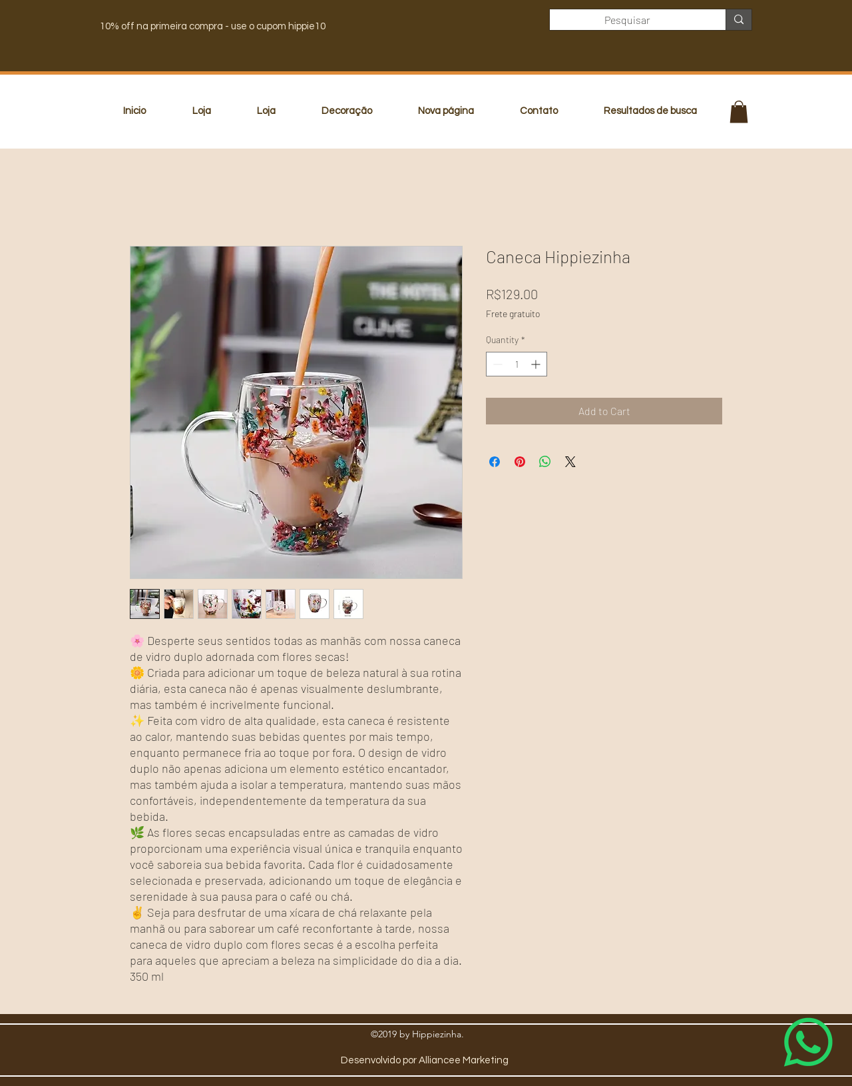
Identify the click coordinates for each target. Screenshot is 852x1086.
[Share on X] (570, 462)
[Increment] (537, 364)
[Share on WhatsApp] (545, 462)
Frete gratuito (513, 313)
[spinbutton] (517, 364)
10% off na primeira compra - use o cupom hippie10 (212, 26)
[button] (739, 112)
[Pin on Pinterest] (520, 462)
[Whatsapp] (808, 1042)
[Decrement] (496, 364)
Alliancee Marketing (464, 1060)
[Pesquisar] (628, 20)
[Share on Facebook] (495, 462)
